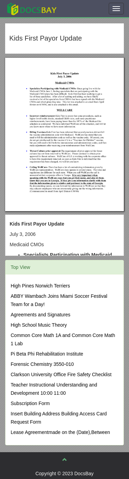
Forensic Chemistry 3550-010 (42, 364)
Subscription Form (30, 403)
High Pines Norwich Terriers (40, 286)
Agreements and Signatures (41, 314)
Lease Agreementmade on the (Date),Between (60, 432)
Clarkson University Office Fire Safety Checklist (61, 374)
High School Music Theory (39, 325)
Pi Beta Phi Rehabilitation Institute (47, 354)
